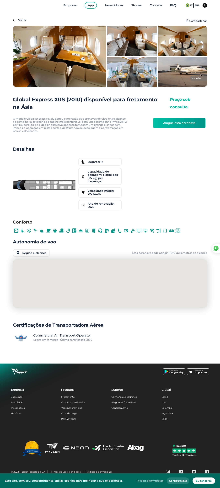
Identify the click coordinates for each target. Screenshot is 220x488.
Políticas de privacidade (99, 471)
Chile (164, 418)
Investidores (18, 407)
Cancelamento (119, 407)
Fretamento (68, 396)
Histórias (16, 413)
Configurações (178, 480)
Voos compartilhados (73, 402)
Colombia (166, 407)
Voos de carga (69, 413)
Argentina (167, 413)
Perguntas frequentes (123, 402)
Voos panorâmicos (71, 407)
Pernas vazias (68, 418)
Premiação (17, 402)
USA (163, 402)
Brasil (164, 396)
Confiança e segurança (124, 396)
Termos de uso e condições (65, 471)
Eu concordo (204, 480)
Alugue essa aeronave (179, 123)
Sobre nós (16, 396)
